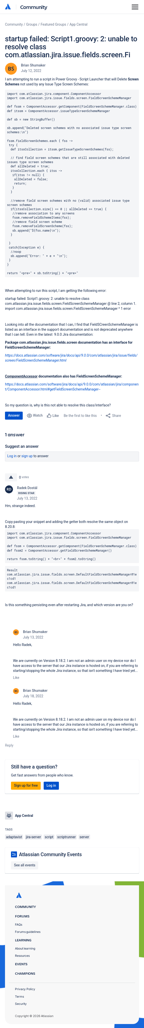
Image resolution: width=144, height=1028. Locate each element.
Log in (12, 456)
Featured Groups (53, 24)
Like (16, 678)
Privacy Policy (25, 989)
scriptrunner (66, 837)
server (84, 837)
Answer (14, 415)
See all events (24, 865)
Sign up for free (26, 785)
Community (33, 6)
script (49, 837)
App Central (79, 24)
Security (21, 1004)
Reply (9, 745)
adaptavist (14, 837)
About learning (25, 948)
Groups (31, 24)
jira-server (33, 837)
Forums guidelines (27, 932)
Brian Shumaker (33, 65)
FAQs (18, 924)
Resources (22, 956)
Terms (19, 996)
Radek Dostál (27, 488)
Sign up (27, 456)
